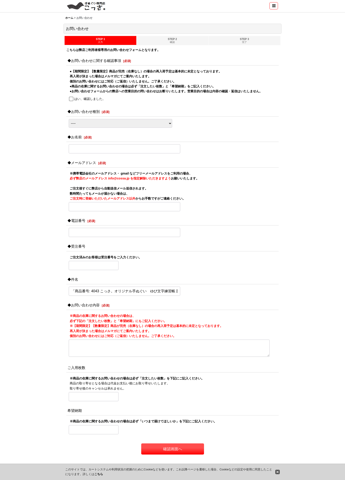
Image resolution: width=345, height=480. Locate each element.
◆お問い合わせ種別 (83, 111)
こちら (98, 474)
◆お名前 (74, 137)
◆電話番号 (76, 221)
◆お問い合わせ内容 (83, 305)
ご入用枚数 (76, 368)
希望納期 (74, 410)
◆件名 (72, 279)
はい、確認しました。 (89, 99)
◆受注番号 (76, 246)
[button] (273, 5)
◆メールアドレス (81, 163)
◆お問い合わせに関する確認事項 (94, 61)
